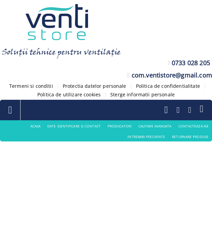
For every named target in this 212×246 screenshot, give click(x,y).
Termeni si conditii (31, 86)
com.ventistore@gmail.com (172, 75)
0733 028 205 (191, 63)
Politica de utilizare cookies (69, 94)
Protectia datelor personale (94, 86)
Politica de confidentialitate (168, 86)
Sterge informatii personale (142, 94)
